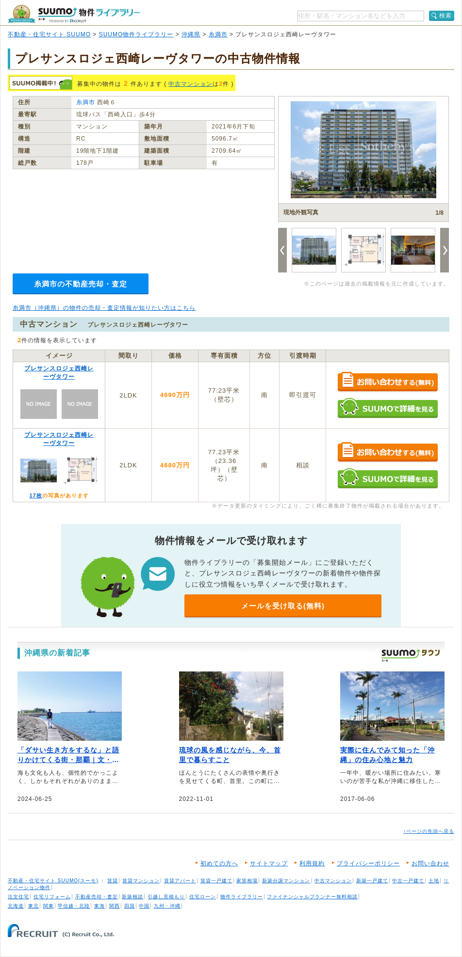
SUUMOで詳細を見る (387, 408)
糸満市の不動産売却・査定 (80, 284)
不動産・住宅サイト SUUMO (49, 34)
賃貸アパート (180, 880)
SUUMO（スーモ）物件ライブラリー (74, 14)
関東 (48, 906)
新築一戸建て (372, 880)
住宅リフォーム (52, 896)
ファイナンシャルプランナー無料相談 (312, 896)
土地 (434, 880)
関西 (114, 906)
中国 (144, 906)
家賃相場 (247, 880)
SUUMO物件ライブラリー (136, 34)
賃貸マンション (141, 880)
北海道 (16, 906)
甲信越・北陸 (74, 906)
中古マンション (190, 83)
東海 (99, 906)
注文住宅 (18, 896)
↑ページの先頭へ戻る (428, 831)
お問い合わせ (430, 863)
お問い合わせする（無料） (387, 382)
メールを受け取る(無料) (283, 606)
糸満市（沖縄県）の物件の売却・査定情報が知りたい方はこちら (104, 307)
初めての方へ (219, 863)
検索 (445, 15)
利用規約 (312, 863)
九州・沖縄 (167, 906)
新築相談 (132, 896)
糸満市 (218, 34)
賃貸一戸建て (216, 880)
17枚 (35, 495)
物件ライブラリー (241, 896)
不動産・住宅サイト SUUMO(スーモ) (53, 880)
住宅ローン (202, 896)
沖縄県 (191, 34)
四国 (129, 906)
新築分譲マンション (286, 880)
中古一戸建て (408, 880)
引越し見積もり (166, 896)
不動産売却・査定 (96, 896)
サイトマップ (269, 863)
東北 (33, 906)
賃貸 (112, 880)
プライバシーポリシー (368, 863)
